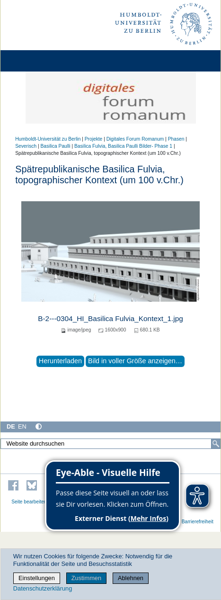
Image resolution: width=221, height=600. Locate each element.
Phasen (176, 139)
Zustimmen (86, 578)
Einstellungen (36, 578)
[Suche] (216, 444)
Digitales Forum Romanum (135, 139)
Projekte (94, 139)
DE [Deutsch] (11, 426)
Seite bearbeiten (29, 501)
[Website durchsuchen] (110, 444)
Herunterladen (60, 361)
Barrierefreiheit (197, 521)
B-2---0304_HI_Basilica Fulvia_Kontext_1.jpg (110, 318)
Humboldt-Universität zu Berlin (47, 139)
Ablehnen (130, 578)
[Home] (34, 61)
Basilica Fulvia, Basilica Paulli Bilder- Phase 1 (123, 146)
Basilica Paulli (55, 146)
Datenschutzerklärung (42, 588)
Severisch (25, 146)
